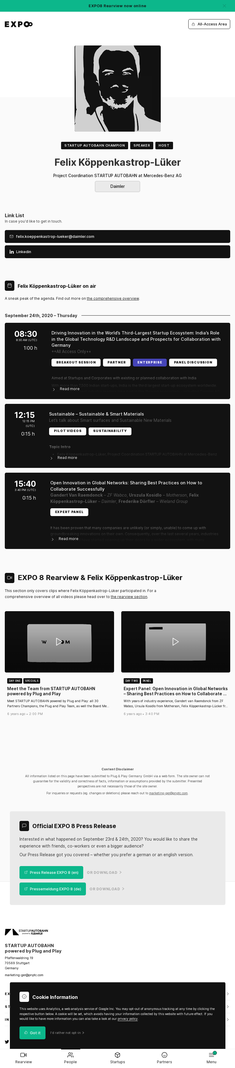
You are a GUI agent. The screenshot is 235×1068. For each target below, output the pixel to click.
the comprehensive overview (113, 298)
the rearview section (129, 596)
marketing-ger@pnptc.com (168, 793)
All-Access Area (209, 24)
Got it (32, 1033)
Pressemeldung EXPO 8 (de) (52, 889)
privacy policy (128, 1019)
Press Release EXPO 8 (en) (51, 872)
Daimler (117, 186)
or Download (104, 872)
